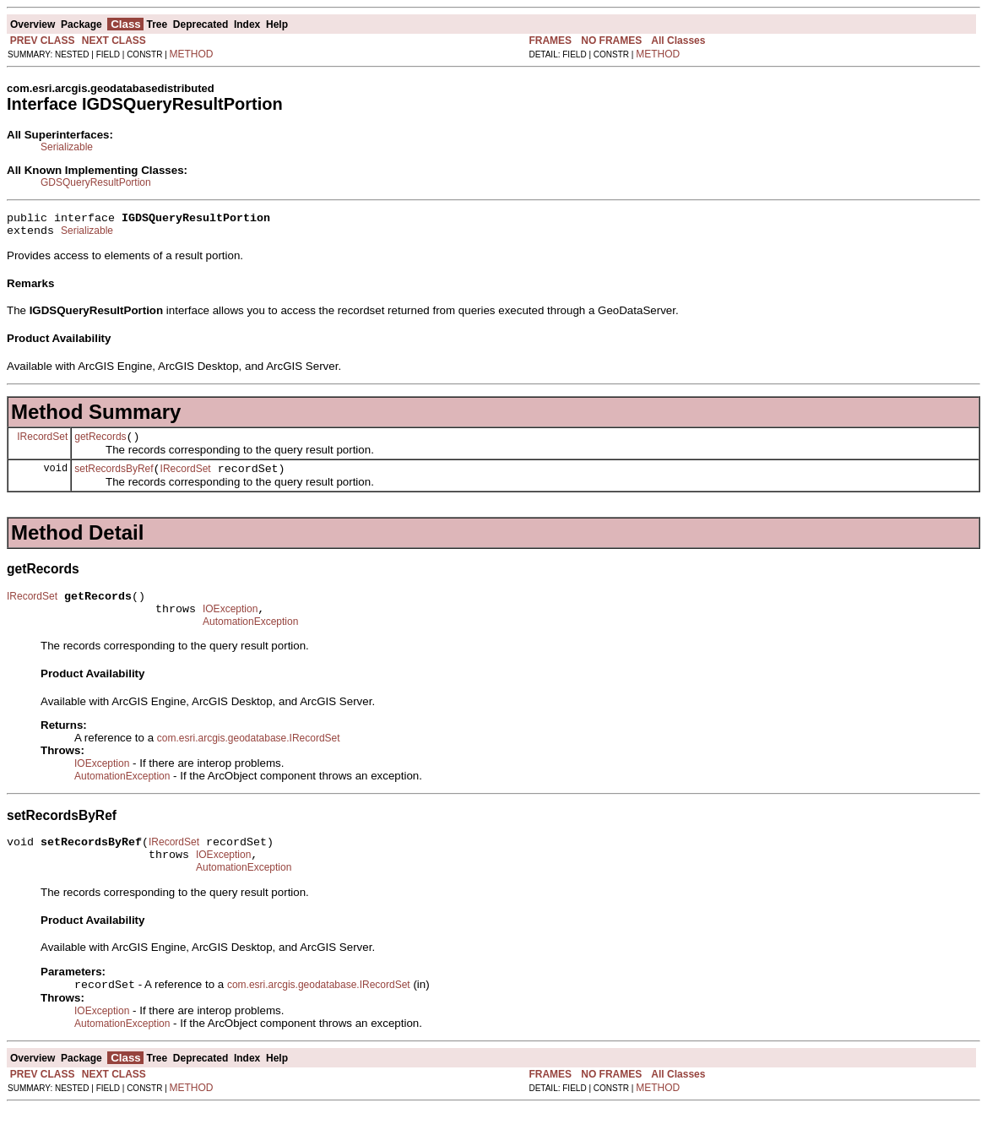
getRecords (100, 444)
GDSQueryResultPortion (96, 182)
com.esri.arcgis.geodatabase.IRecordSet (248, 756)
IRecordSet (42, 443)
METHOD (192, 54)
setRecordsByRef (113, 479)
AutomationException (250, 639)
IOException (230, 624)
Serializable (67, 147)
